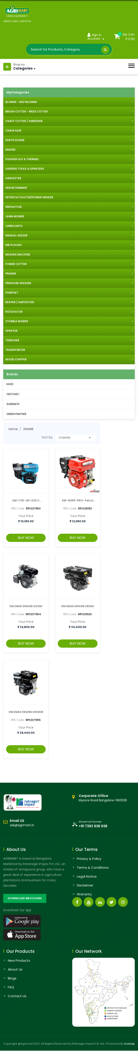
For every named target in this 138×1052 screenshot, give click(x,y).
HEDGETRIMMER (16, 188)
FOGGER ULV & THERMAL (22, 159)
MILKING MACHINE (17, 254)
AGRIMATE (12, 404)
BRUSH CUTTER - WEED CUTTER (26, 111)
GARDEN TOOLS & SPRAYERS (24, 169)
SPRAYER (11, 331)
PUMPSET (11, 292)
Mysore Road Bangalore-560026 (103, 798)
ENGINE (10, 149)
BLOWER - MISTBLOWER (21, 102)
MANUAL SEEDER (16, 235)
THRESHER (12, 340)
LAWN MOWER (14, 216)
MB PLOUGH (13, 245)
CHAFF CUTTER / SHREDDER (24, 121)
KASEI (9, 384)
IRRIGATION (13, 207)
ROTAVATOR (13, 312)
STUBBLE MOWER (16, 321)
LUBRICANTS (13, 226)
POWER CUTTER (16, 264)
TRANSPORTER (15, 350)
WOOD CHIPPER (16, 359)
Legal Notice (87, 876)
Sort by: (47, 437)
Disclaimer (85, 885)
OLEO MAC (12, 394)
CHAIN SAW (13, 130)
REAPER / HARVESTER (19, 302)
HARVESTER (13, 178)
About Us (15, 969)
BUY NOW (26, 537)
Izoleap (129, 1044)
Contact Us (17, 996)
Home (13, 429)
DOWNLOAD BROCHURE (25, 898)
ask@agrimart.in (22, 825)
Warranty (84, 894)
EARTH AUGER (14, 140)
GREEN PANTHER (16, 414)
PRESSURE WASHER (18, 283)
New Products (19, 960)
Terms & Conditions (93, 867)
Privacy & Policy (89, 858)
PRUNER (10, 273)
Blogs (12, 978)
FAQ (11, 987)
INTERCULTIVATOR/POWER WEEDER (29, 197)
